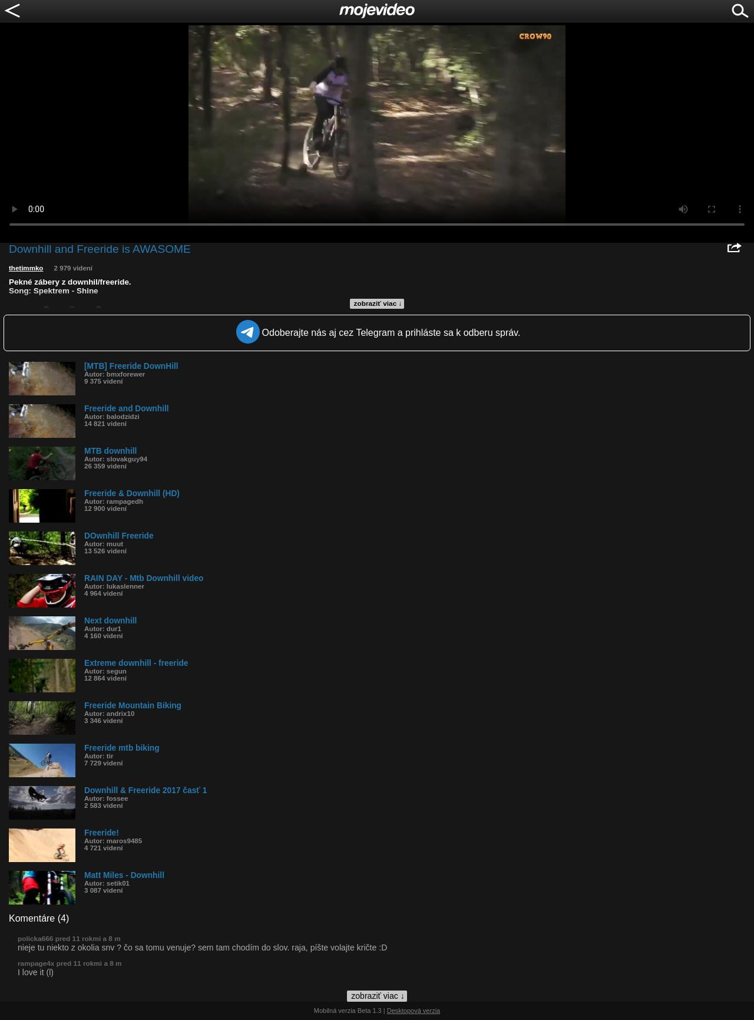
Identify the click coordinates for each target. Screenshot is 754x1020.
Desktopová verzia (414, 1010)
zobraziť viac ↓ (378, 303)
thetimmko (26, 268)
